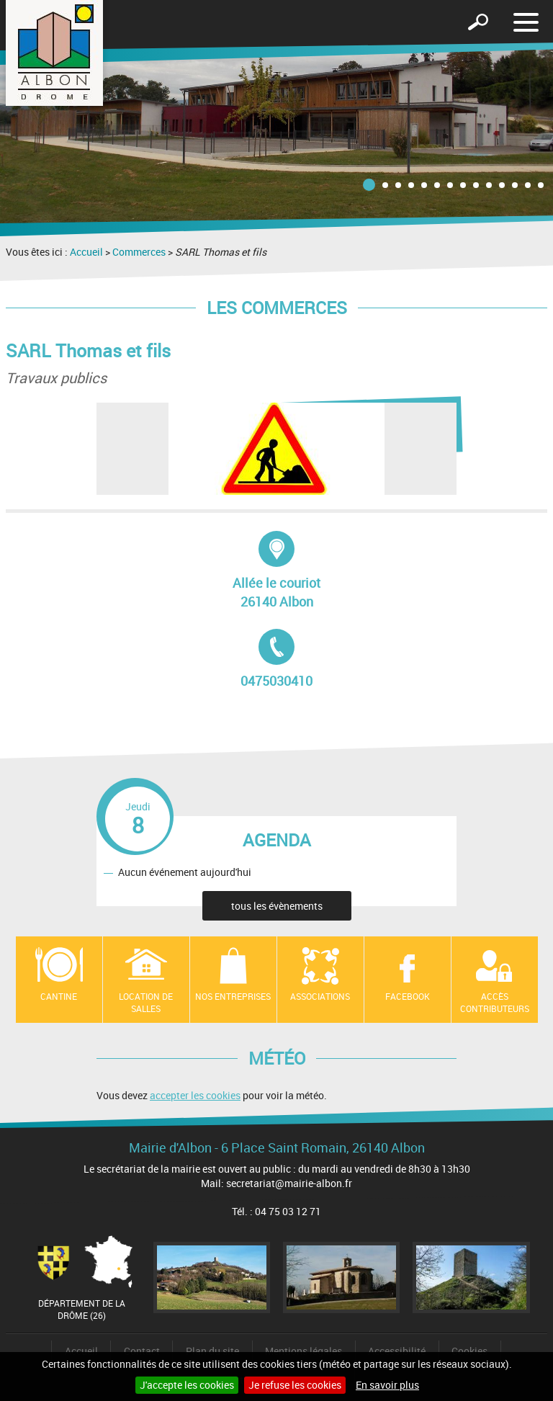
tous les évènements (277, 906)
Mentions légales (303, 1351)
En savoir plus (387, 1385)
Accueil (86, 252)
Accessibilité (397, 1351)
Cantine (58, 996)
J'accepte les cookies (187, 1385)
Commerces (139, 252)
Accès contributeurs (494, 1002)
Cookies (469, 1351)
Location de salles (146, 1002)
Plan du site (212, 1351)
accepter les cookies (195, 1095)
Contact (142, 1351)
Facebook (407, 996)
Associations (320, 996)
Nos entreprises (233, 996)
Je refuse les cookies (294, 1385)
